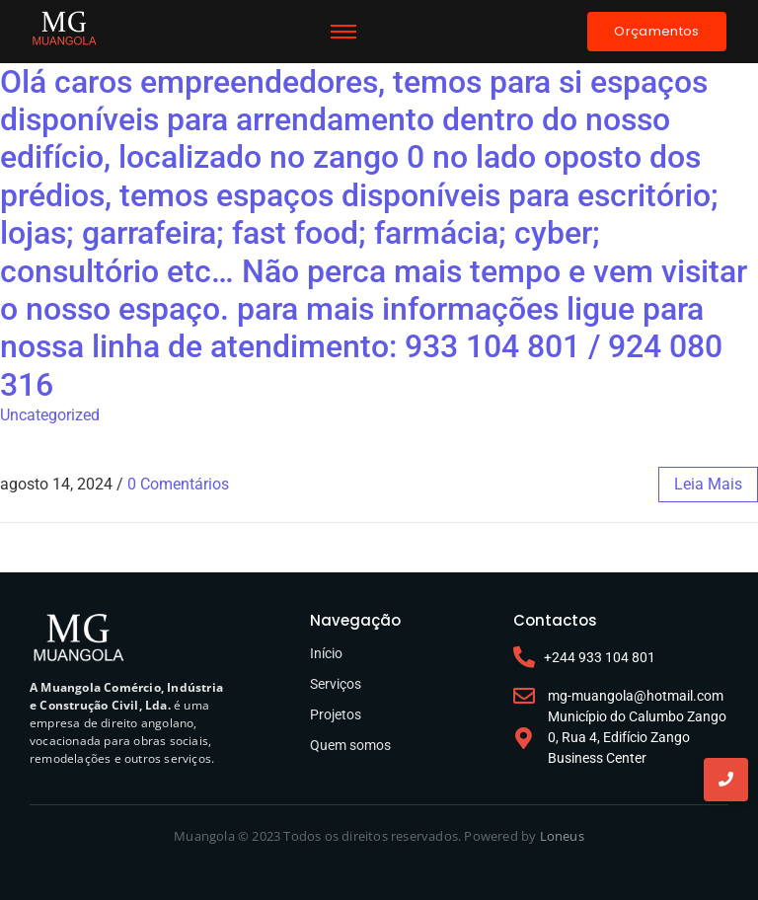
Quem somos (350, 745)
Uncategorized (50, 415)
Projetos (335, 714)
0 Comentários (178, 484)
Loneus (562, 836)
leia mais (708, 484)
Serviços (335, 684)
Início (326, 653)
